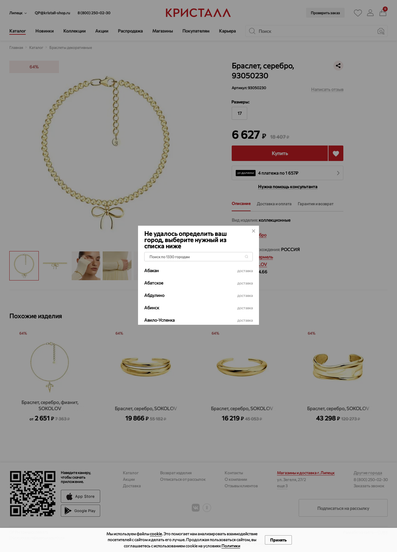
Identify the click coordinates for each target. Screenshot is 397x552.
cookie (156, 533)
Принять (278, 539)
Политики (230, 545)
